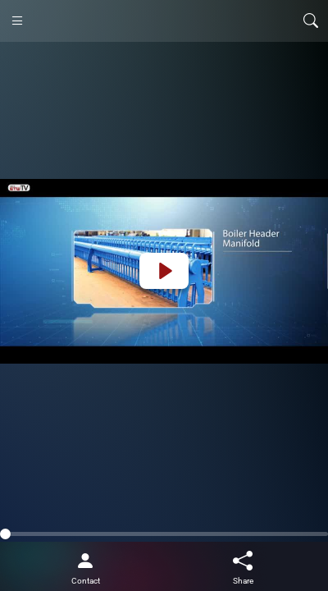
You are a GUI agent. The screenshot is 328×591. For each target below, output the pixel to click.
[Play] (164, 271)
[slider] (164, 534)
